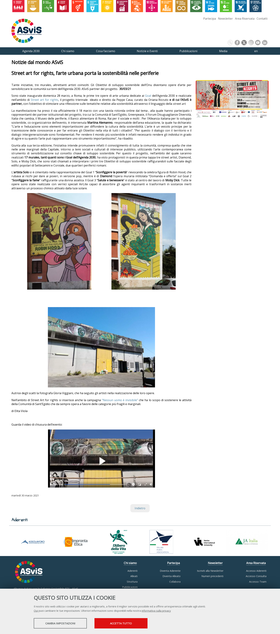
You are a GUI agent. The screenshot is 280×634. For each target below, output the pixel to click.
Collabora (175, 581)
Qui (36, 611)
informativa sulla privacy (156, 611)
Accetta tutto (126, 623)
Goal (148, 96)
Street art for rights (44, 100)
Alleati (134, 576)
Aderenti (133, 570)
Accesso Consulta (256, 576)
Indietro (140, 508)
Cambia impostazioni (62, 623)
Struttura (132, 581)
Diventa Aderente (170, 570)
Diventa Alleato (171, 576)
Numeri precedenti (212, 576)
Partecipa (209, 19)
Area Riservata (244, 19)
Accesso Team (257, 581)
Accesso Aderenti (256, 570)
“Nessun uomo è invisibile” (120, 400)
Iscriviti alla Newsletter (210, 570)
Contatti (262, 19)
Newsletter (225, 19)
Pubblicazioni (130, 587)
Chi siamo (130, 563)
